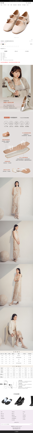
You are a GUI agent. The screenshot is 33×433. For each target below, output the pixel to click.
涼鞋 (11, 4)
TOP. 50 (5, 4)
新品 (1, 4)
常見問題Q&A (14, 418)
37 (5, 46)
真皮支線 (14, 4)
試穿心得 (16, 51)
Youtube (24, 419)
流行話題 (23, 4)
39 (9, 46)
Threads (24, 417)
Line (23, 413)
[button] (17, 37)
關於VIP (13, 413)
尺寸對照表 (27, 51)
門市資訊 (2, 416)
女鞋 (8, 4)
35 (1, 46)
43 (18, 46)
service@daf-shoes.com (18, 426)
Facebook (24, 416)
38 (7, 46)
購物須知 (13, 415)
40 (12, 46)
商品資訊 (5, 51)
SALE (27, 4)
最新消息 (19, 4)
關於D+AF (2, 413)
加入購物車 (16, 431)
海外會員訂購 (14, 416)
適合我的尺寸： (3, 48)
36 (3, 46)
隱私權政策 (2, 418)
